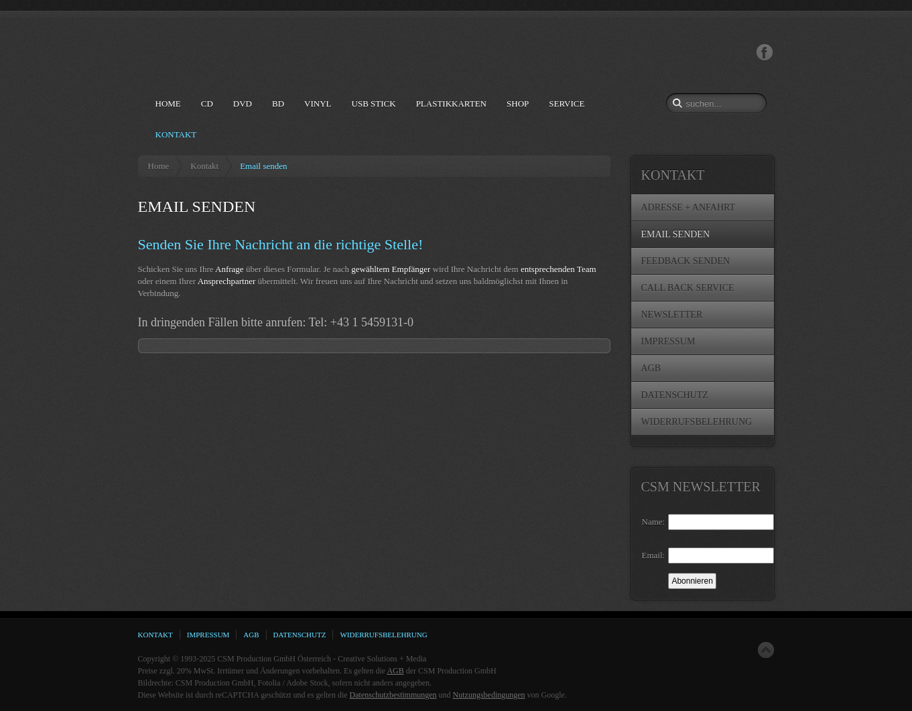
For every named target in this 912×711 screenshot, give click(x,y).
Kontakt (204, 166)
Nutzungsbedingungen (489, 695)
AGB (395, 670)
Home (159, 166)
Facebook (765, 52)
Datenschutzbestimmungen (393, 695)
